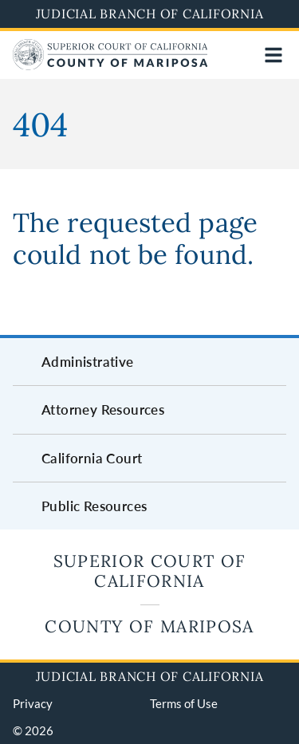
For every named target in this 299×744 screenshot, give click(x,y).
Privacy (33, 703)
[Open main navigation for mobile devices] (273, 55)
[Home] (110, 65)
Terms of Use (184, 703)
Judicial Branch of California (150, 14)
